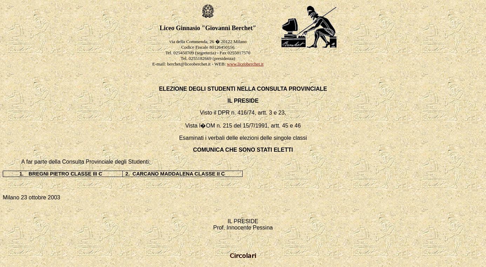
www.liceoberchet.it (245, 64)
